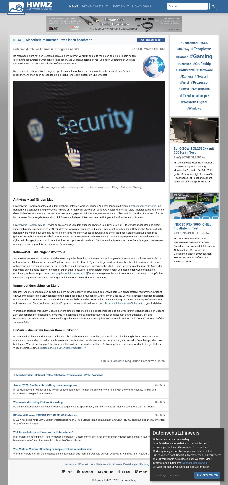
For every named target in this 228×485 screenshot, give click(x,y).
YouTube (105, 472)
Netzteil (201, 76)
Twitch (141, 472)
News (74, 5)
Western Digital (194, 102)
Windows (97, 374)
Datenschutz (104, 464)
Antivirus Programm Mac (31, 224)
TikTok (124, 472)
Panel (184, 82)
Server (184, 89)
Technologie (74, 374)
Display (183, 49)
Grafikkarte (185, 70)
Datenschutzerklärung (194, 462)
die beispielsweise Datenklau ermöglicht (59, 347)
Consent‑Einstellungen (125, 464)
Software (60, 374)
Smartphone (200, 89)
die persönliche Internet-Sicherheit (123, 303)
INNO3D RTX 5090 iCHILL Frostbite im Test (192, 226)
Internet (40, 374)
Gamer (182, 57)
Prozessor (200, 83)
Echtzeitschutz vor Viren (142, 205)
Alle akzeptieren (207, 475)
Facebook (85, 472)
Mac (49, 374)
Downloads (141, 6)
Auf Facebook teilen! (150, 40)
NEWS (17, 40)
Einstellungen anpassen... (167, 475)
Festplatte (201, 49)
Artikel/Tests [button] (93, 6)
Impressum (71, 464)
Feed (67, 472)
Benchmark (189, 43)
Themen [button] (118, 6)
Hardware (205, 70)
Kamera (186, 76)
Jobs (92, 464)
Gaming (201, 56)
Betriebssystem (23, 374)
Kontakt (83, 464)
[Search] (187, 6)
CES (204, 43)
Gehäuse (184, 64)
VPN (87, 374)
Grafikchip (202, 64)
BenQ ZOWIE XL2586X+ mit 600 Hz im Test (194, 150)
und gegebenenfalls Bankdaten (68, 273)
